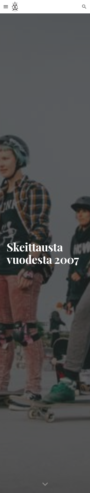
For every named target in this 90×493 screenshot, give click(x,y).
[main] (45, 253)
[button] (6, 6)
